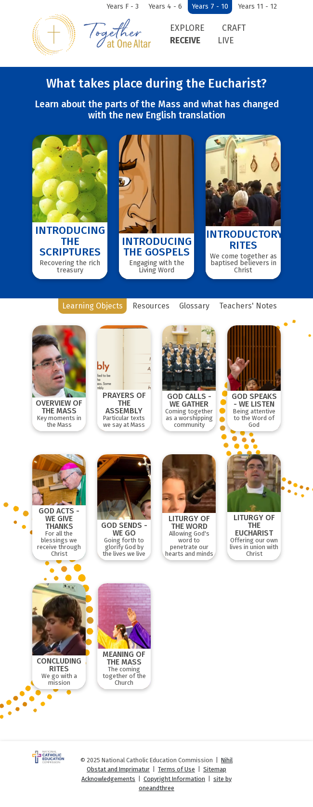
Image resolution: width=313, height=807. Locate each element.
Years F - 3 (122, 6)
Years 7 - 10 (210, 6)
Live (226, 41)
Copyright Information (174, 778)
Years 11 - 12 (257, 6)
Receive (185, 41)
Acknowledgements (108, 778)
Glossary (194, 305)
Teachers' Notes (248, 305)
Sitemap (214, 769)
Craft (234, 28)
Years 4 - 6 (165, 6)
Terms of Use (176, 769)
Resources (151, 305)
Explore (187, 28)
